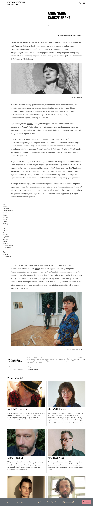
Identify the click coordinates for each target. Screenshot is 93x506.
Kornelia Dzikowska (17, 491)
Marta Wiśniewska (57, 396)
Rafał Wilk (53, 491)
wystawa (31, 356)
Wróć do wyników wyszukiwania (71, 35)
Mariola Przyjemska (17, 396)
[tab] (80, 3)
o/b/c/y (37, 255)
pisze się (30, 123)
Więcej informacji (67, 502)
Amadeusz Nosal (56, 445)
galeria (36, 356)
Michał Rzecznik (15, 445)
